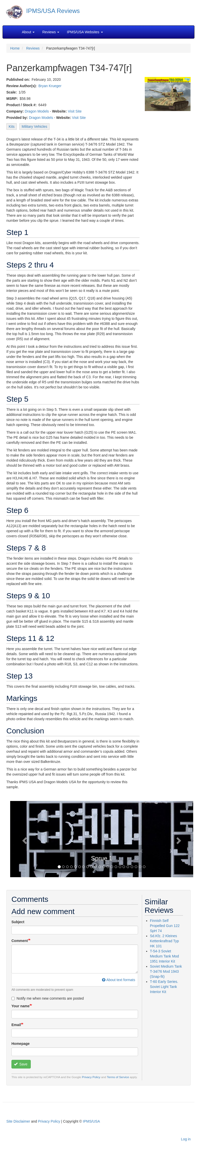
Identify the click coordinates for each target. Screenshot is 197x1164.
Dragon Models (37, 111)
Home (15, 48)
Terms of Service (118, 1077)
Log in (186, 1139)
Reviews (33, 48)
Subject (17, 922)
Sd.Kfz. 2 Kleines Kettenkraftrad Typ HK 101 (164, 941)
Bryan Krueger (49, 86)
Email (16, 1025)
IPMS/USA (91, 1121)
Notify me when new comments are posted (47, 998)
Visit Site (75, 111)
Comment (19, 941)
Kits (11, 126)
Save (20, 1064)
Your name (20, 1006)
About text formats (118, 980)
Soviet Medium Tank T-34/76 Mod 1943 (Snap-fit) (166, 971)
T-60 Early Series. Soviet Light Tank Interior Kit (164, 987)
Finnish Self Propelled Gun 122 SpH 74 (165, 926)
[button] (24, 839)
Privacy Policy (91, 1077)
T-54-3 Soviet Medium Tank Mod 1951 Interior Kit (164, 956)
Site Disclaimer (18, 1121)
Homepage (20, 1044)
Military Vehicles (34, 126)
